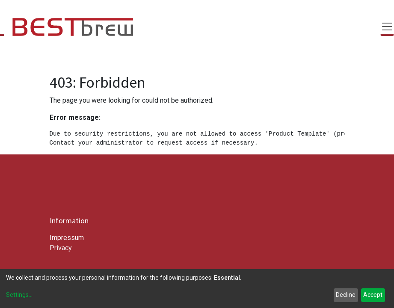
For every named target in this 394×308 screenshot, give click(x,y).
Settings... (19, 294)
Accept (372, 294)
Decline (345, 294)
